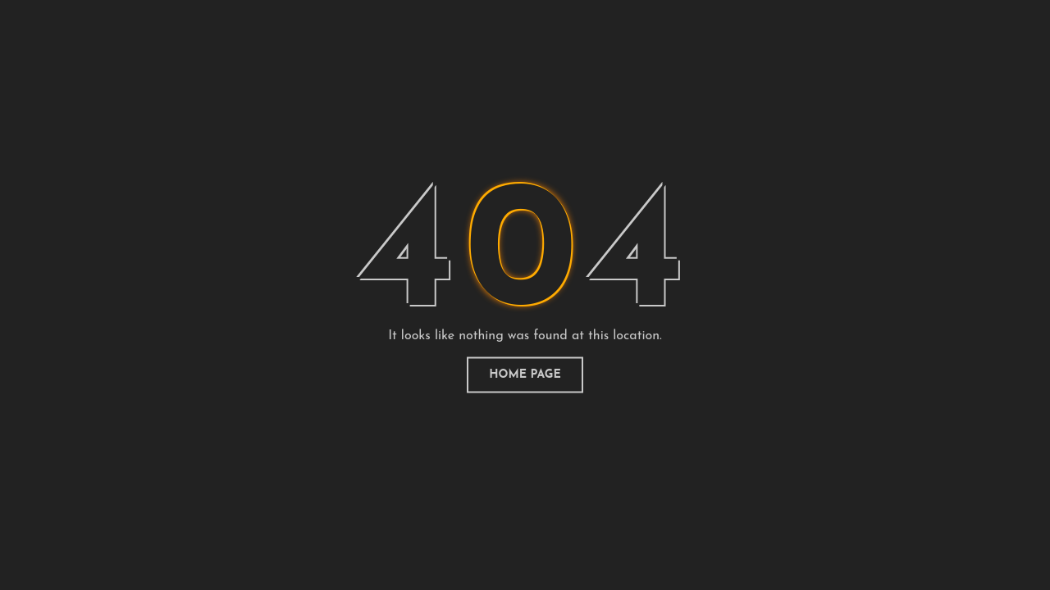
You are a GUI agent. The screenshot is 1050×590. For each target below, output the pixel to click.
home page (525, 375)
